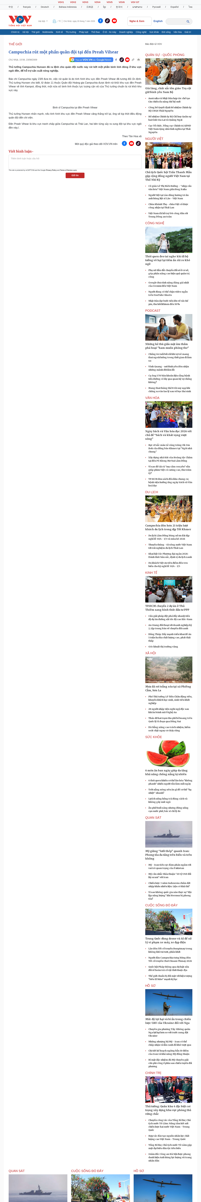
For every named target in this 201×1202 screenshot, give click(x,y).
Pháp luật (83, 32)
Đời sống (166, 32)
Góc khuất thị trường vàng (163, 646)
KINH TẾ (151, 572)
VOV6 (122, 2)
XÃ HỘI (150, 653)
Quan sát (153, 817)
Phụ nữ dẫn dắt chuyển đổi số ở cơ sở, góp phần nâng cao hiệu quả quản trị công (169, 273)
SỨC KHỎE (153, 737)
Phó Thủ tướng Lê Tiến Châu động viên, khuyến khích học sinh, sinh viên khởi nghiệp (170, 700)
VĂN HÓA (152, 398)
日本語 (90, 7)
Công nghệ (141, 32)
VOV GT (135, 2)
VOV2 (73, 2)
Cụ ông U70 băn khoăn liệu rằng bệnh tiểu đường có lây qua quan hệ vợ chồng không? (170, 379)
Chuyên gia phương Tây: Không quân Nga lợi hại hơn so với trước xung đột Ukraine (169, 1032)
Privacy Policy (51, 170)
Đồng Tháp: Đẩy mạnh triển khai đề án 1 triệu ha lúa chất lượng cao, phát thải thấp (169, 637)
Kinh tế (59, 32)
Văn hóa (178, 32)
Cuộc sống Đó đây (161, 905)
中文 (11, 7)
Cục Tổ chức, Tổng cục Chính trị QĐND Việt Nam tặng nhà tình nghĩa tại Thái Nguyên (169, 129)
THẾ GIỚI (15, 44)
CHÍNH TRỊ (153, 1073)
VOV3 (85, 2)
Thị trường (71, 32)
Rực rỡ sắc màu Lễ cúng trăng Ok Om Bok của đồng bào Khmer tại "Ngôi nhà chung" (170, 448)
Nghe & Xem (140, 21)
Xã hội (25, 32)
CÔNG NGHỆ (154, 223)
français (27, 7)
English (158, 21)
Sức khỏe (154, 32)
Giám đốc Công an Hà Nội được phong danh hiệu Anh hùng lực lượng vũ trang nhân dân (170, 1157)
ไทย (190, 7)
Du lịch (151, 492)
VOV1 (61, 2)
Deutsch (45, 7)
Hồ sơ (150, 985)
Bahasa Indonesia (67, 7)
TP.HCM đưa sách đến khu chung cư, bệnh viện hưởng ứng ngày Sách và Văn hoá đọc (170, 482)
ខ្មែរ (104, 7)
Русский (156, 7)
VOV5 (109, 2)
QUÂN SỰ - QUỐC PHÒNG (165, 55)
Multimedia (47, 32)
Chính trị (15, 32)
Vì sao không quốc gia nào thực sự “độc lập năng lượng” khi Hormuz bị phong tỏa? (170, 895)
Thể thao (95, 32)
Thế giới (36, 32)
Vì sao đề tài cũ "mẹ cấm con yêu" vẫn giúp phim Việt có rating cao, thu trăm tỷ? (169, 470)
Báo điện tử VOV (153, 44)
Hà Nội (42, 21)
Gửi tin (75, 175)
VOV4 (97, 2)
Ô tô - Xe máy (109, 32)
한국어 (119, 7)
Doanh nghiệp (126, 32)
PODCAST (152, 310)
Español (175, 7)
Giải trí (188, 32)
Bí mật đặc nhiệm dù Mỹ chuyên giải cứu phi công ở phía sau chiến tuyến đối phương (170, 1063)
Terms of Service (66, 170)
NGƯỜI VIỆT (154, 138)
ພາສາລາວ (137, 7)
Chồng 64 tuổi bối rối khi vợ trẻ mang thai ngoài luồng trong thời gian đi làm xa (170, 357)
